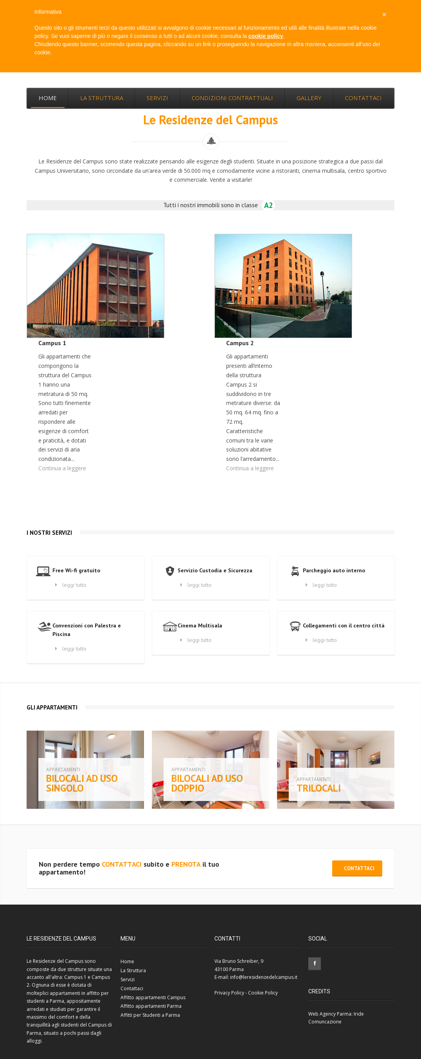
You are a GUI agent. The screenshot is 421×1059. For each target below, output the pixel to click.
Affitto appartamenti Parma (151, 1006)
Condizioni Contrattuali (232, 98)
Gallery (309, 98)
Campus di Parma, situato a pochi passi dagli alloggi (69, 1032)
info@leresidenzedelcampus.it (263, 977)
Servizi (157, 98)
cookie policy (265, 36)
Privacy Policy (229, 992)
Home (48, 98)
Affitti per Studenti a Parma (150, 1015)
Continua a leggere (62, 468)
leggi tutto (69, 584)
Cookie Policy (263, 992)
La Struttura (101, 98)
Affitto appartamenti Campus (153, 997)
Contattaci (363, 98)
